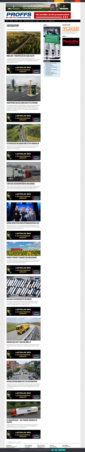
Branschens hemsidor (29, 20)
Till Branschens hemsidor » (71, 33)
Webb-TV (37, 20)
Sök (45, 20)
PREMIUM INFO (52, 20)
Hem (7, 20)
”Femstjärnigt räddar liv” (50, 72)
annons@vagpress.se (53, 447)
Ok (52, 449)
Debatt (21, 20)
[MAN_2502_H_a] (24, 69)
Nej (56, 449)
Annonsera (77, 1)
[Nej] (83, 450)
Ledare (16, 20)
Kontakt (72, 1)
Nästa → (20, 442)
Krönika (11, 20)
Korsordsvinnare (50, 1)
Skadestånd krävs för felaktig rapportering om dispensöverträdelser (51, 64)
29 (17, 442)
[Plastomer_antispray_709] (70, 41)
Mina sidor (67, 1)
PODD (42, 20)
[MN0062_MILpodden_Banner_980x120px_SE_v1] (38, 7)
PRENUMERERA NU (59, 1)
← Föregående (9, 442)
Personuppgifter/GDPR (66, 446)
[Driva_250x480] (51, 42)
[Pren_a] (52, 15)
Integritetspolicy (62, 449)
